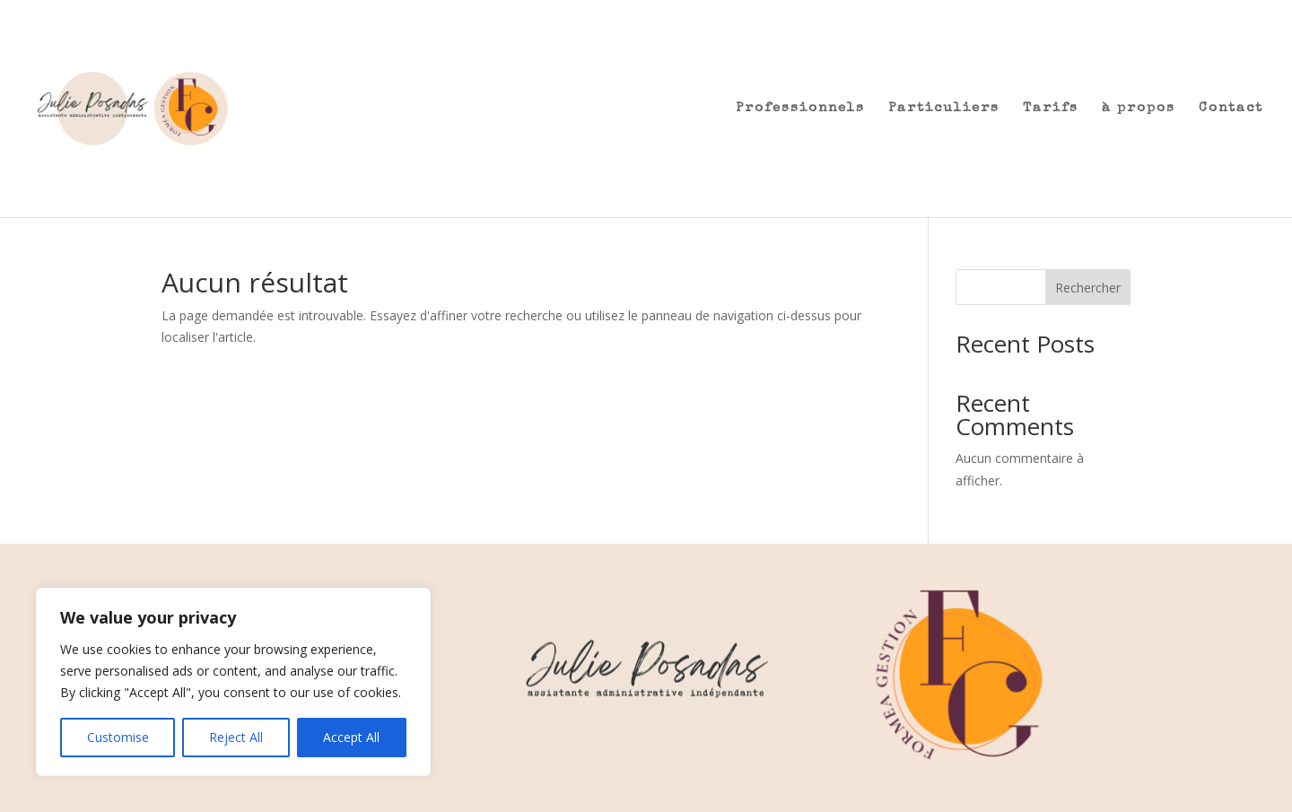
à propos (1138, 108)
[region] (233, 682)
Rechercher (1088, 287)
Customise (118, 737)
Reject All (236, 737)
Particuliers (944, 108)
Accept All (351, 737)
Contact (1231, 108)
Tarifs (1050, 108)
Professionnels (800, 108)
